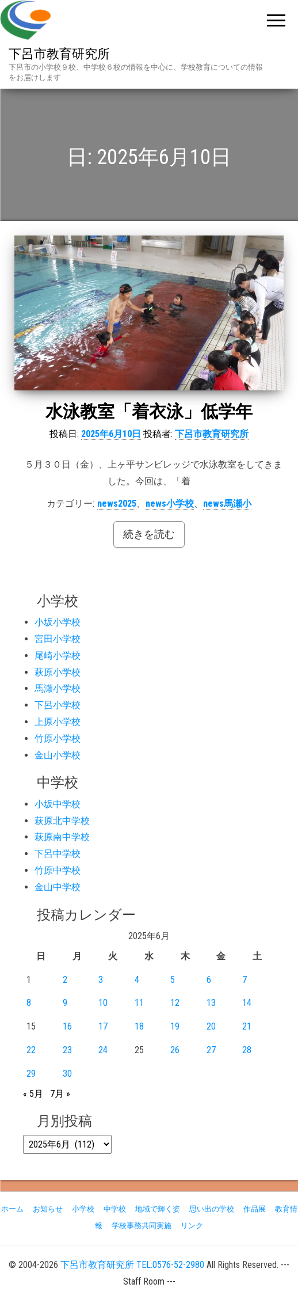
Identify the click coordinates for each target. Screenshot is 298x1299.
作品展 (254, 1209)
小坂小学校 (58, 622)
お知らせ (48, 1209)
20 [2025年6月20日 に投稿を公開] (211, 1026)
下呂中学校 (58, 853)
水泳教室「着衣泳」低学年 (149, 411)
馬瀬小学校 (58, 688)
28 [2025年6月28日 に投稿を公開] (246, 1049)
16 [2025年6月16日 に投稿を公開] (67, 1026)
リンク (192, 1225)
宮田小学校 (58, 638)
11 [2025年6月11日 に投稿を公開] (139, 1002)
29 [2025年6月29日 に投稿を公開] (31, 1073)
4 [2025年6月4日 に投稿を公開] (137, 979)
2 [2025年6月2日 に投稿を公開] (65, 979)
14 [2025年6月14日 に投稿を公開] (246, 1002)
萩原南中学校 (62, 836)
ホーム (12, 1209)
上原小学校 (58, 721)
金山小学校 (58, 755)
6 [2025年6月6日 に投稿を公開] (209, 979)
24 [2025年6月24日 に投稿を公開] (103, 1049)
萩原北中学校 (62, 820)
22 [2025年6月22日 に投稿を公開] (31, 1049)
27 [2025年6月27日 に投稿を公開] (211, 1049)
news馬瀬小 (227, 503)
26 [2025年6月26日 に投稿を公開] (174, 1049)
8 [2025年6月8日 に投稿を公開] (28, 1002)
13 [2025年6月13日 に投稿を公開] (211, 1002)
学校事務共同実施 (141, 1225)
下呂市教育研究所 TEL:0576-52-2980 (132, 1264)
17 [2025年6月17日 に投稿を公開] (103, 1026)
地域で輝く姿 (157, 1209)
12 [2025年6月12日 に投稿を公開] (174, 1002)
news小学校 (170, 503)
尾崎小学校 (58, 655)
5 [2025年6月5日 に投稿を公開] (172, 979)
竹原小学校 (58, 738)
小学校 (83, 1209)
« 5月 (33, 1093)
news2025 (116, 503)
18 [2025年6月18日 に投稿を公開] (139, 1026)
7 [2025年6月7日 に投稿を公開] (244, 979)
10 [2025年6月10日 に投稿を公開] (103, 1002)
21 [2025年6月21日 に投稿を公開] (246, 1026)
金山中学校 (58, 887)
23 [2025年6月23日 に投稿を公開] (67, 1049)
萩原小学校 (58, 672)
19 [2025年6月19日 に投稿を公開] (174, 1026)
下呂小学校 (58, 705)
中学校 (115, 1209)
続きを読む (149, 534)
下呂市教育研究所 (59, 54)
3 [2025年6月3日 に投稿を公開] (100, 979)
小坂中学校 (58, 804)
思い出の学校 (211, 1209)
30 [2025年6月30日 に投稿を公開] (67, 1073)
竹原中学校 (58, 870)
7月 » (60, 1093)
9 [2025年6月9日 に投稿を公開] (65, 1002)
